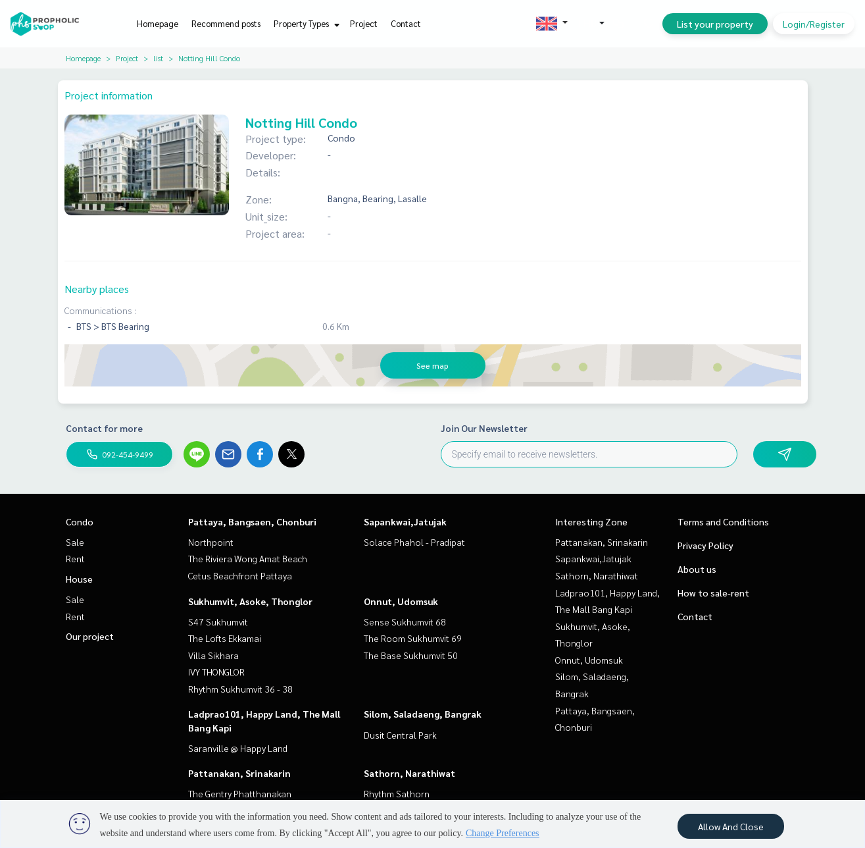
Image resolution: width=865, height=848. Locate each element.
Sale (75, 542)
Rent (75, 558)
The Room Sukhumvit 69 (413, 638)
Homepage (157, 23)
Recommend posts (225, 23)
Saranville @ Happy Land (237, 748)
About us (697, 569)
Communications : (100, 310)
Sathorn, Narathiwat (409, 773)
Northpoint (211, 542)
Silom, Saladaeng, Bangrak (423, 714)
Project (364, 23)
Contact (406, 23)
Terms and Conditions (723, 521)
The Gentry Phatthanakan (239, 793)
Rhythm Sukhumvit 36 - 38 (240, 689)
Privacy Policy (705, 545)
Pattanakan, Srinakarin (239, 773)
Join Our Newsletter (484, 428)
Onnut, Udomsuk (401, 601)
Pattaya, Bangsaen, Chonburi (252, 521)
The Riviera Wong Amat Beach (247, 558)
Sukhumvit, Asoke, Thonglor (250, 601)
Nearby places (96, 289)
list (158, 58)
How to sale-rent (713, 592)
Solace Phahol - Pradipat (414, 542)
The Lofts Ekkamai (224, 638)
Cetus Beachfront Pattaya (240, 575)
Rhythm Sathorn (397, 793)
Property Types (305, 23)
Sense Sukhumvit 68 (405, 621)
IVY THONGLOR (216, 671)
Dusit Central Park (400, 735)
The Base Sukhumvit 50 (411, 655)
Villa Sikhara (213, 655)
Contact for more (104, 428)
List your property (715, 24)
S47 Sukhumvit (218, 621)
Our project (90, 636)
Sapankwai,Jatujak (405, 521)
